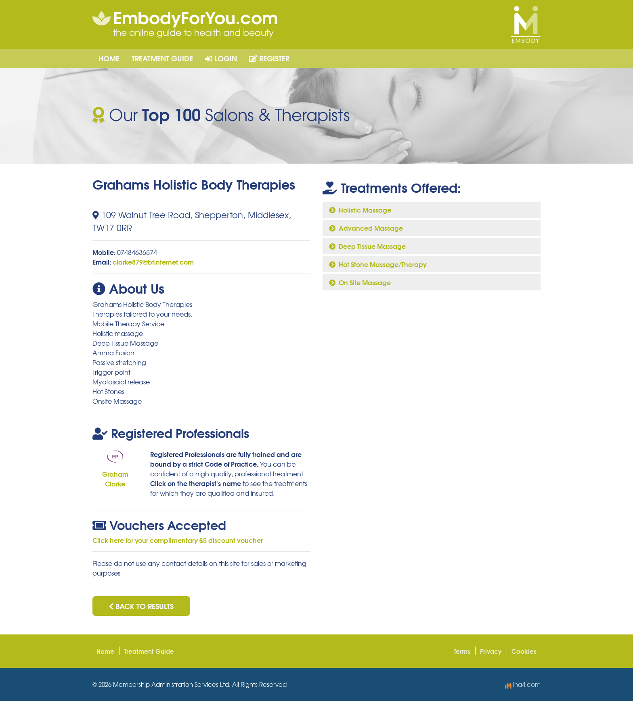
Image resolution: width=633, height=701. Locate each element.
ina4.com (523, 684)
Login (221, 58)
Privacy (491, 651)
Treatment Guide (162, 58)
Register (269, 58)
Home (109, 58)
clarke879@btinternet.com (153, 262)
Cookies (524, 651)
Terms (462, 651)
